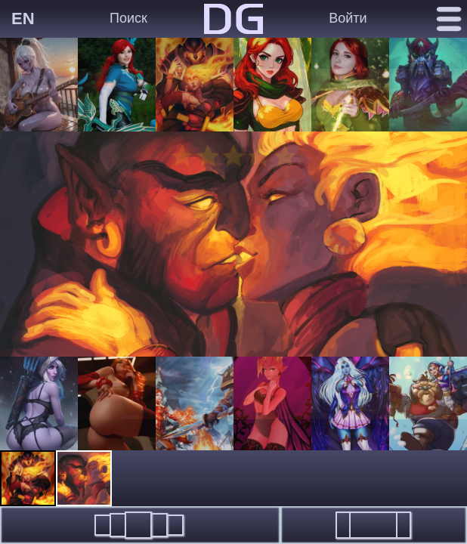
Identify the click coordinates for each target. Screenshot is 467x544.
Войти (347, 18)
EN (23, 18)
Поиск (128, 18)
